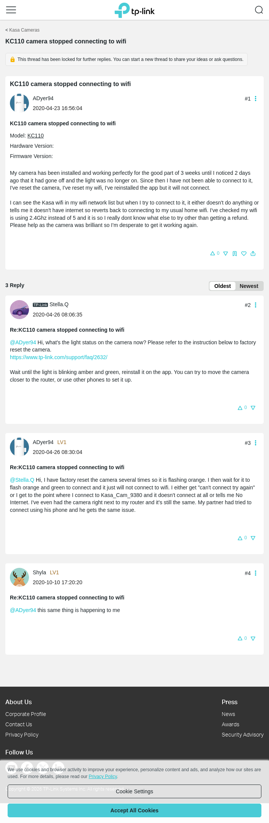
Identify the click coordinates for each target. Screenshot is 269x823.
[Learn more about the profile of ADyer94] (21, 103)
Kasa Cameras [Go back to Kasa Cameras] (24, 30)
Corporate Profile (25, 714)
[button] (11, 10)
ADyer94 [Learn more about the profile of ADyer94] (43, 98)
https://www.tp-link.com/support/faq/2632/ (58, 357)
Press (229, 702)
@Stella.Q (22, 480)
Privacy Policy (21, 734)
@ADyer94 (23, 342)
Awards (230, 724)
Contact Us (18, 724)
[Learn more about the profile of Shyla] (21, 577)
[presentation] (19, 103)
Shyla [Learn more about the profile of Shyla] (39, 572)
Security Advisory (243, 734)
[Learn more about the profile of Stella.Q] (21, 309)
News (228, 714)
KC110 (35, 136)
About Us (18, 702)
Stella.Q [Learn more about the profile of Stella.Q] (59, 304)
